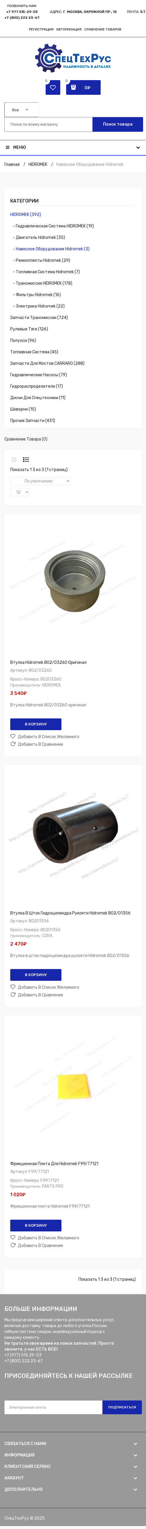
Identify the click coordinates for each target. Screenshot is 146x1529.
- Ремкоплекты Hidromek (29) (40, 260)
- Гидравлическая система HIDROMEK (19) (52, 226)
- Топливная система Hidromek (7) (45, 271)
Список (26, 459)
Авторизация (69, 29)
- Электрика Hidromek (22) (37, 306)
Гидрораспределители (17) (36, 386)
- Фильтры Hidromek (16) (35, 294)
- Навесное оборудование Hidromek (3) (50, 249)
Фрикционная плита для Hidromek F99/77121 (54, 1163)
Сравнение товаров (102, 29)
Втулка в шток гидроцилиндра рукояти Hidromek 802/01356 (70, 913)
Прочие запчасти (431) (32, 420)
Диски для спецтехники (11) (38, 397)
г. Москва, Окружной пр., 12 (90, 12)
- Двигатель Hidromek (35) (37, 237)
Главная (12, 164)
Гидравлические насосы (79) (38, 374)
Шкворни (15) (23, 409)
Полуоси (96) (23, 340)
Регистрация (41, 29)
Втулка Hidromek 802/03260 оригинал (48, 662)
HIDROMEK (37, 164)
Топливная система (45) (34, 352)
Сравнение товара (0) (25, 439)
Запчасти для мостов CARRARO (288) (47, 363)
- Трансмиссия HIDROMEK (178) (41, 283)
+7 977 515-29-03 (22, 12)
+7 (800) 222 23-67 (21, 18)
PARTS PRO (52, 1186)
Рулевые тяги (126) (29, 329)
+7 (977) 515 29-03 (23, 1355)
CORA (47, 935)
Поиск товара (118, 124)
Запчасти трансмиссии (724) (39, 317)
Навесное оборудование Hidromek (89, 164)
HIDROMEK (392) (25, 214)
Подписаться (122, 1407)
